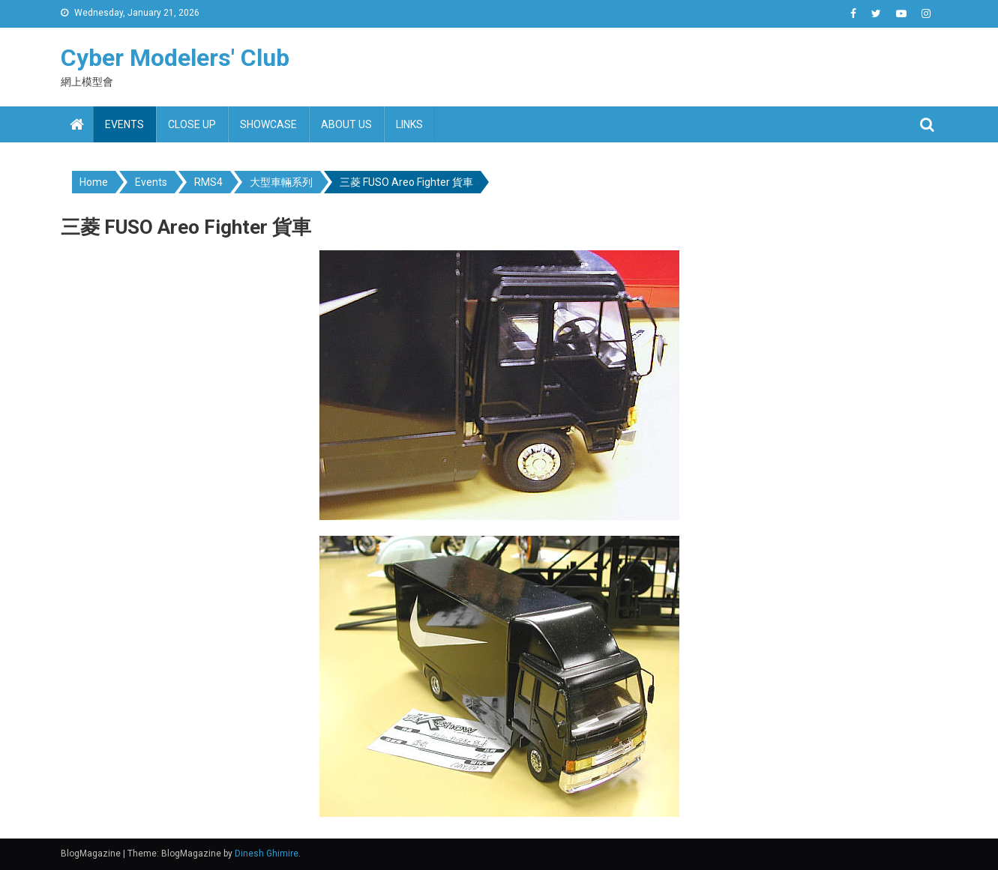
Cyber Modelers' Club (175, 57)
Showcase (268, 124)
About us (346, 124)
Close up (192, 124)
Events (124, 124)
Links (409, 124)
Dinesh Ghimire (266, 853)
